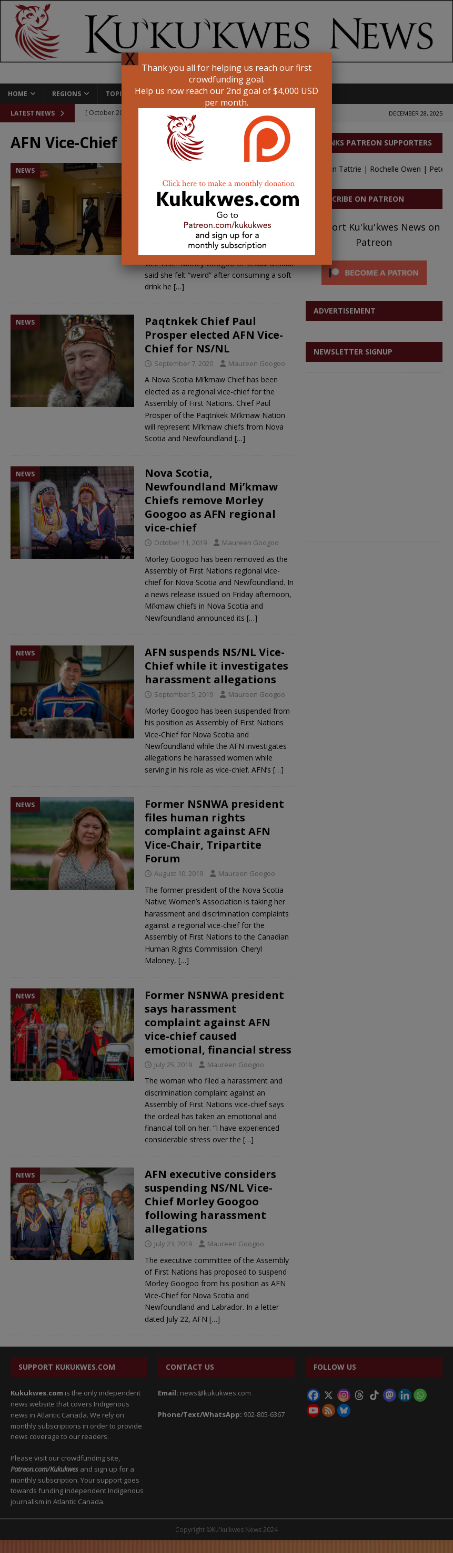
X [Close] (130, 59)
